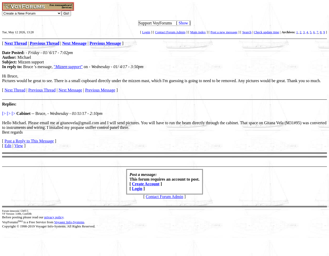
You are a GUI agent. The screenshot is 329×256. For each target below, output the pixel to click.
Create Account (145, 184)
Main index (198, 32)
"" (68, 66)
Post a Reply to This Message (29, 141)
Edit (7, 145)
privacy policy (53, 217)
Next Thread (14, 90)
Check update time (266, 32)
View (18, 145)
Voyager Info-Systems (69, 222)
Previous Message (100, 90)
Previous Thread (42, 90)
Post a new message (223, 32)
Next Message (70, 90)
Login (146, 32)
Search (246, 32)
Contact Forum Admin (170, 32)
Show (183, 23)
